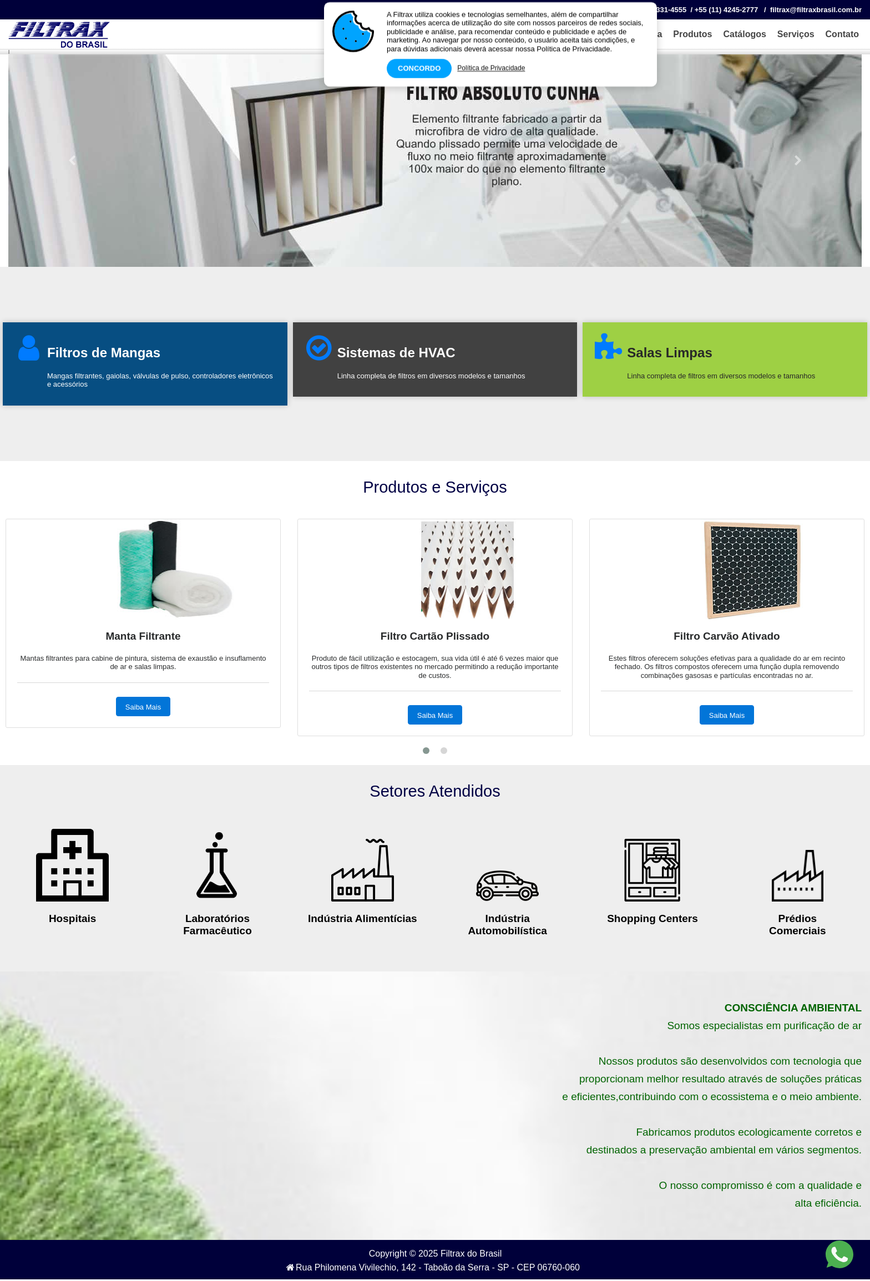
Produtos (692, 34)
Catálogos (745, 34)
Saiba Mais (435, 715)
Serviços (796, 34)
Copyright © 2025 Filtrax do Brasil (435, 1253)
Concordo (419, 66)
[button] (72, 160)
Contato (842, 34)
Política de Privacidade (491, 65)
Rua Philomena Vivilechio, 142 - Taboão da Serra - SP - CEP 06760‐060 (433, 1267)
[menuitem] (690, 34)
